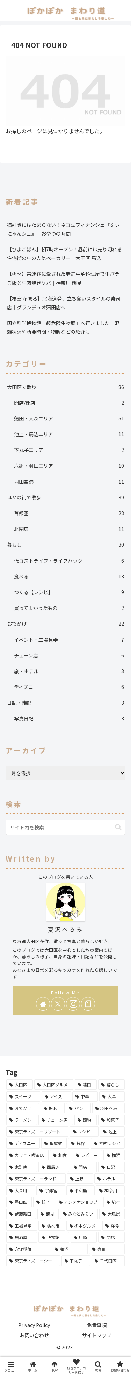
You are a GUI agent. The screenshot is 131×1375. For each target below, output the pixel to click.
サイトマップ (96, 1335)
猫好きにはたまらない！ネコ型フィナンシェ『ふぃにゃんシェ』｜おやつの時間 (63, 229)
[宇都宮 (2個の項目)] (50, 1190)
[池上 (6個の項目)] (112, 1131)
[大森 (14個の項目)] (112, 1096)
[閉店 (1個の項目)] (111, 1237)
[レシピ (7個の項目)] (84, 1131)
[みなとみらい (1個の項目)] (79, 1214)
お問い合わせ (34, 1335)
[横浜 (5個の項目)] (114, 1155)
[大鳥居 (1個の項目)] (112, 1214)
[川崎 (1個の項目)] (84, 1237)
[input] (65, 827)
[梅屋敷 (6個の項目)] (54, 1143)
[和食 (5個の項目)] (60, 1155)
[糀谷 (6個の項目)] (78, 1143)
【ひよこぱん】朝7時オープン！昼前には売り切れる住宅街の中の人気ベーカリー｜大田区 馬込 (64, 253)
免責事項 (97, 1325)
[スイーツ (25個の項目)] (23, 1096)
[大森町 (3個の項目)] (20, 1190)
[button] (118, 827)
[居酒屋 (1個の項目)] (21, 1237)
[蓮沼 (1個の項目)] (69, 1249)
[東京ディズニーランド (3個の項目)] (36, 1178)
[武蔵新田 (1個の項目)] (21, 1214)
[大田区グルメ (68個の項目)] (53, 1084)
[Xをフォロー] (58, 1004)
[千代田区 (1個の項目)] (108, 1260)
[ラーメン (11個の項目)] (21, 1120)
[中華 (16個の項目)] (85, 1096)
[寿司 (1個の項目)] (107, 1249)
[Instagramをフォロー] (73, 1004)
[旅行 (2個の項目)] (114, 1202)
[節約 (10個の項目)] (85, 1120)
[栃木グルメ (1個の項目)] (83, 1226)
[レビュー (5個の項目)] (87, 1155)
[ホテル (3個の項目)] (109, 1178)
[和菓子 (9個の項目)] (111, 1120)
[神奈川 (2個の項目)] (110, 1190)
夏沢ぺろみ (65, 929)
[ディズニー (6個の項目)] (23, 1143)
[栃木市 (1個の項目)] (51, 1226)
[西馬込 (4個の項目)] (53, 1167)
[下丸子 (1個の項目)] (75, 1260)
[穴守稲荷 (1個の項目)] (28, 1249)
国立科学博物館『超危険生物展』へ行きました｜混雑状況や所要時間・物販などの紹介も (63, 327)
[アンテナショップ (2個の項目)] (79, 1202)
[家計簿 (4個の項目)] (21, 1167)
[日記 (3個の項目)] (111, 1167)
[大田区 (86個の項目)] (19, 1084)
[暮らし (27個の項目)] (111, 1084)
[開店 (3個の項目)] (84, 1167)
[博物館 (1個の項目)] (53, 1237)
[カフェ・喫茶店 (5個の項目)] (27, 1155)
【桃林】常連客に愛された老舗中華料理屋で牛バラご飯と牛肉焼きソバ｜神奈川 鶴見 (63, 278)
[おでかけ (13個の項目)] (22, 1108)
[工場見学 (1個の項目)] (21, 1226)
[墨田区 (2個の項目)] (19, 1202)
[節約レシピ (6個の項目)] (108, 1143)
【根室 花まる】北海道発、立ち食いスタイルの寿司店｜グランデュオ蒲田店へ (64, 303)
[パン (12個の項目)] (78, 1108)
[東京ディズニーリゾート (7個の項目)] (37, 1131)
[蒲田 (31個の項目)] (86, 1084)
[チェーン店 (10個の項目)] (55, 1120)
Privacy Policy (34, 1325)
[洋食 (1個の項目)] (113, 1226)
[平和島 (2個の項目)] (80, 1190)
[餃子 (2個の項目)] (43, 1202)
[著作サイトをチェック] (43, 1004)
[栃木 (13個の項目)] (53, 1108)
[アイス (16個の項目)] (56, 1096)
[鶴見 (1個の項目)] (48, 1214)
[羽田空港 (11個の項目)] (108, 1108)
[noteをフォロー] (88, 1004)
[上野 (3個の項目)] (80, 1178)
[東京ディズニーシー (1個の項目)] (33, 1260)
